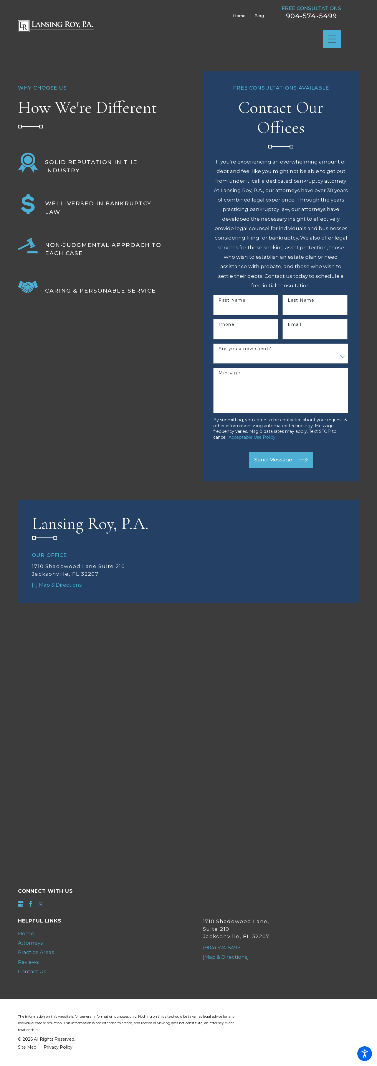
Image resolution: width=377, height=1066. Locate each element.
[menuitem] (96, 933)
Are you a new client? (245, 348)
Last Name (301, 300)
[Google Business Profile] (21, 904)
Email (294, 324)
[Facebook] (31, 904)
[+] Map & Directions (57, 585)
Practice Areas (36, 952)
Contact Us (32, 971)
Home (239, 15)
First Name (232, 300)
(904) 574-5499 (222, 948)
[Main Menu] (332, 39)
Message (229, 372)
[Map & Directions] (226, 957)
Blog (259, 15)
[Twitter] (41, 904)
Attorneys (30, 943)
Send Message (280, 460)
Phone (226, 324)
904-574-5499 (311, 16)
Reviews (28, 962)
